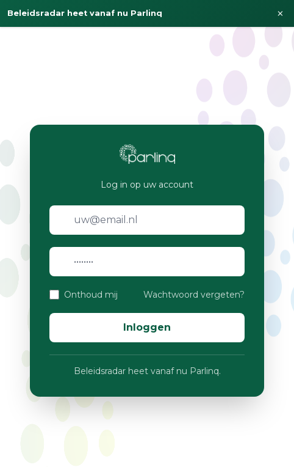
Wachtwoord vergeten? (194, 294)
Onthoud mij (91, 294)
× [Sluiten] (280, 13)
